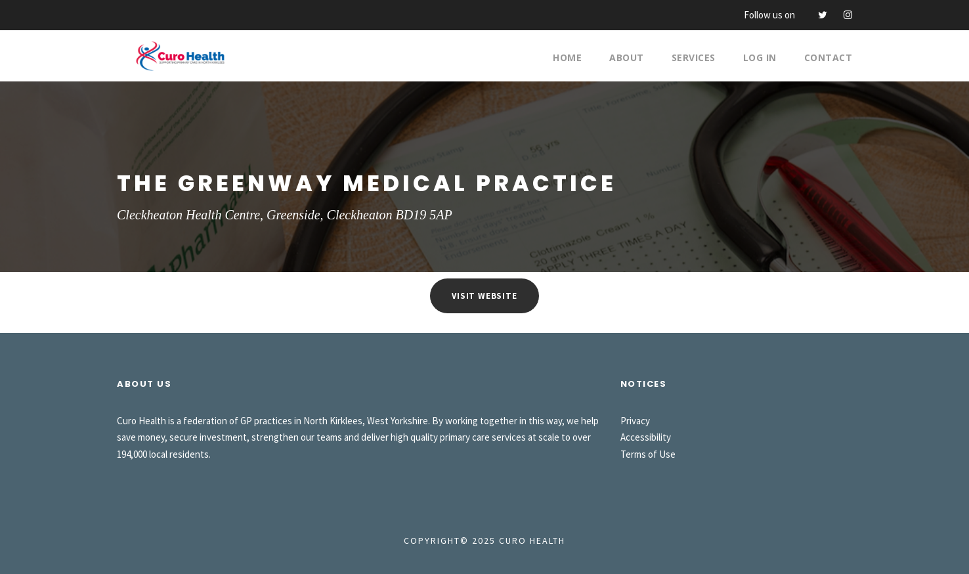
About (626, 57)
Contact (828, 57)
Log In (760, 57)
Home (567, 57)
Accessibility (645, 437)
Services (694, 57)
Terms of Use (648, 454)
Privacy (635, 420)
